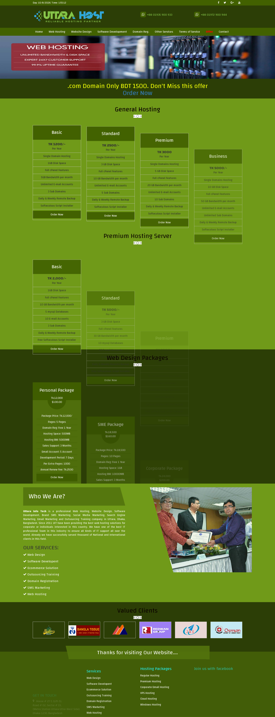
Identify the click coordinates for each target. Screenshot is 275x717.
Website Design (81, 31)
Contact (224, 31)
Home (39, 31)
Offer (209, 31)
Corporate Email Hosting (154, 712)
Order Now (137, 94)
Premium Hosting (150, 706)
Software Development (112, 31)
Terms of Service (189, 31)
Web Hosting (57, 31)
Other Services (164, 31)
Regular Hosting (149, 701)
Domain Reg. (141, 31)
